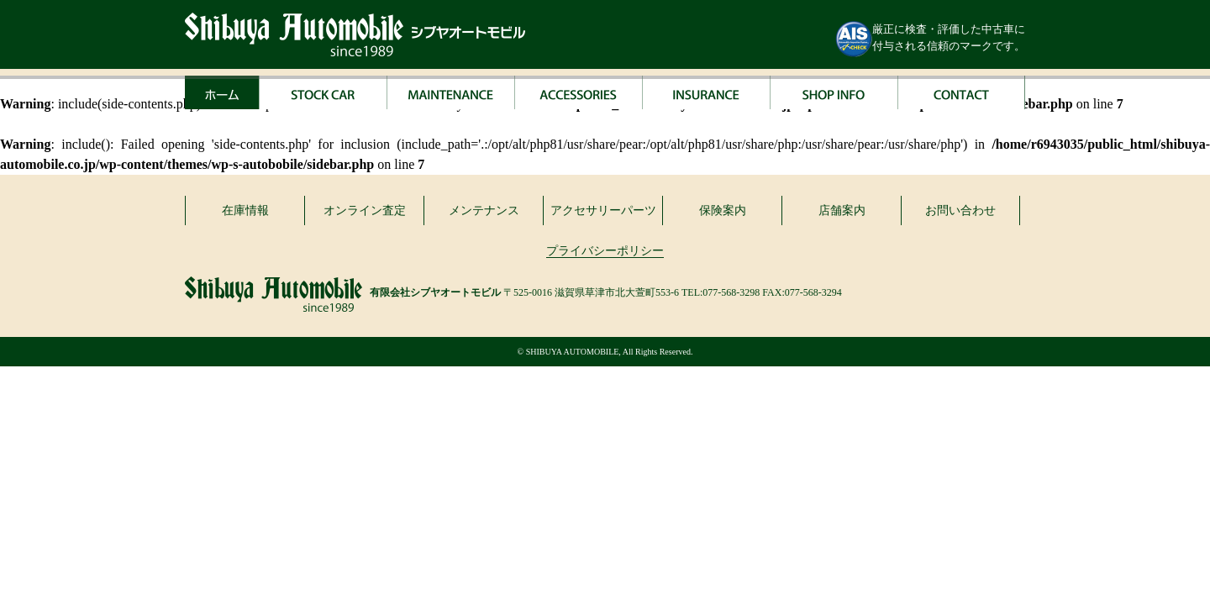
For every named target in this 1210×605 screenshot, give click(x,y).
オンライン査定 (365, 210)
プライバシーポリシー (605, 251)
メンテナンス (484, 210)
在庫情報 (245, 210)
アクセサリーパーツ (603, 210)
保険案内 (722, 210)
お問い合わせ (960, 210)
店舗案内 (841, 210)
